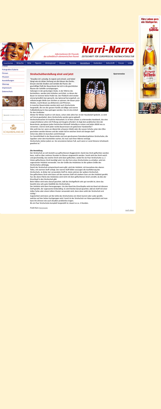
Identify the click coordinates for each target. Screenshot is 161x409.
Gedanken (98, 63)
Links (130, 63)
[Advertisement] (35, 19)
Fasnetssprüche (8, 44)
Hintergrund (50, 63)
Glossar (62, 63)
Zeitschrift (110, 63)
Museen (5, 77)
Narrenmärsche (8, 55)
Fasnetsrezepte (8, 47)
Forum (121, 63)
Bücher (5, 58)
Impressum (7, 87)
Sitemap (5, 84)
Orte (29, 63)
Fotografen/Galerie (10, 69)
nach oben (129, 210)
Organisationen (8, 62)
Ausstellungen (8, 80)
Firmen (5, 73)
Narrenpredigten (9, 51)
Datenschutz (7, 91)
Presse (5, 66)
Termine (72, 63)
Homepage (43, 208)
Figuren (38, 63)
